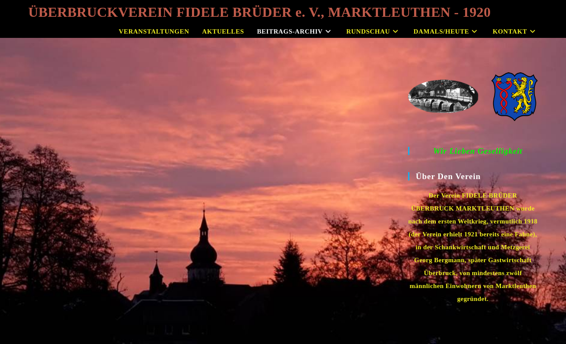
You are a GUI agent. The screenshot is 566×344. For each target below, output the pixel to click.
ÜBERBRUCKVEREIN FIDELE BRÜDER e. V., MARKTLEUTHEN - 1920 (259, 12)
